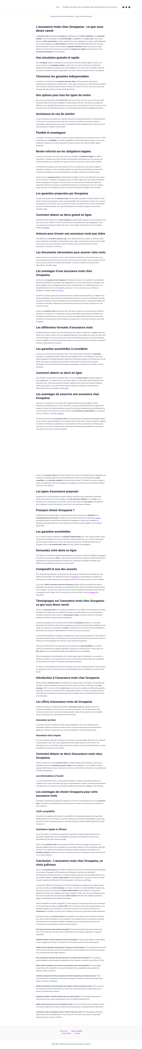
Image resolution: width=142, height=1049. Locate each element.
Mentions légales (70, 1031)
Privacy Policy (82, 1031)
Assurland (75, 577)
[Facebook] (123, 7)
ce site (61, 290)
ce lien (45, 209)
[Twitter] (126, 7)
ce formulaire (45, 228)
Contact (71, 1033)
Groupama (39, 558)
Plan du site (58, 1031)
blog (57, 7)
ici (60, 246)
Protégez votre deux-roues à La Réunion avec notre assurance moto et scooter (90, 7)
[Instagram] (129, 7)
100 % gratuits (96, 518)
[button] (118, 7)
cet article (60, 413)
